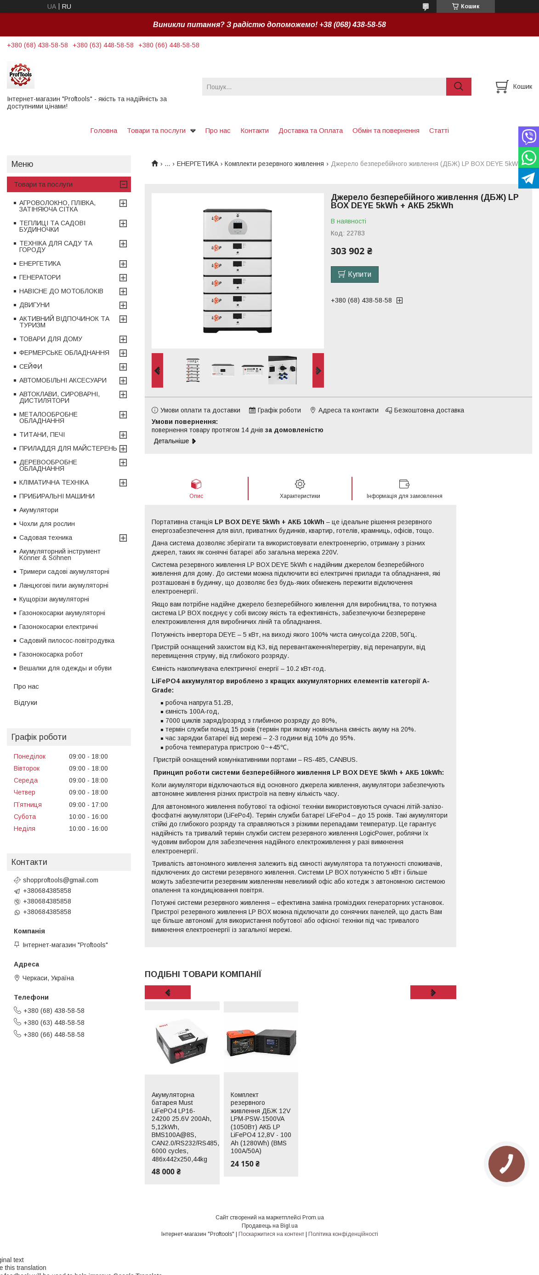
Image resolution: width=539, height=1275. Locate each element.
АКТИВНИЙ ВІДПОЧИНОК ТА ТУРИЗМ (64, 322)
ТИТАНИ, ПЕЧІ (42, 434)
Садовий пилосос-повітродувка (66, 640)
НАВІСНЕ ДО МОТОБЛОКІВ (61, 291)
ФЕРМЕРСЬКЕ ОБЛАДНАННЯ (64, 352)
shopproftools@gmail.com (60, 880)
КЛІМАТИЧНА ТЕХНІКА (54, 482)
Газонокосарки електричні (58, 626)
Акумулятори (38, 510)
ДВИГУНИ (34, 305)
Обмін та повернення (386, 130)
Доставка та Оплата (310, 130)
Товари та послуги (156, 130)
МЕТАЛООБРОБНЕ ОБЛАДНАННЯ (48, 417)
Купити (359, 274)
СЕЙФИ (30, 366)
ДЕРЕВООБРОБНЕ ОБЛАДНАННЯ (48, 465)
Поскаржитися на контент (271, 1234)
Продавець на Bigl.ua (270, 1226)
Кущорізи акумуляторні (54, 599)
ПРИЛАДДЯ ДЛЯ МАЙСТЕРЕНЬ (68, 448)
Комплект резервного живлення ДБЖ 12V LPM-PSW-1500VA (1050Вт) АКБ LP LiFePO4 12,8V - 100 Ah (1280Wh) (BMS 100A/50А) (261, 1123)
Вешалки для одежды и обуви (65, 668)
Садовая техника (45, 537)
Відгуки (25, 702)
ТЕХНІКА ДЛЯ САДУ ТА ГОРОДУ (55, 246)
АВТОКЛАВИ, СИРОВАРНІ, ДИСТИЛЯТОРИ (59, 397)
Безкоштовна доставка (429, 410)
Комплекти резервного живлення (274, 163)
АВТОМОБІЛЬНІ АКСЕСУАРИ (63, 380)
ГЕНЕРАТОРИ (40, 277)
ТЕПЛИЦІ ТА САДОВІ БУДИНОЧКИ (52, 226)
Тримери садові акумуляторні (64, 571)
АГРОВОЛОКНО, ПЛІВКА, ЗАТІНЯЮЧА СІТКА (57, 206)
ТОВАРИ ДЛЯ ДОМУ (50, 339)
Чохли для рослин (47, 523)
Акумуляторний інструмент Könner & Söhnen (60, 554)
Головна (103, 130)
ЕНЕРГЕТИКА (197, 163)
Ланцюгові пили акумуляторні (63, 585)
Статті (439, 130)
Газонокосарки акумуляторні (62, 613)
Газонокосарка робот (51, 654)
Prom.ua (313, 1217)
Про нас (218, 130)
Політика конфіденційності (343, 1234)
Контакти (254, 130)
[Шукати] (458, 87)
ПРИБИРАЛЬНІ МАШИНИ (57, 496)
